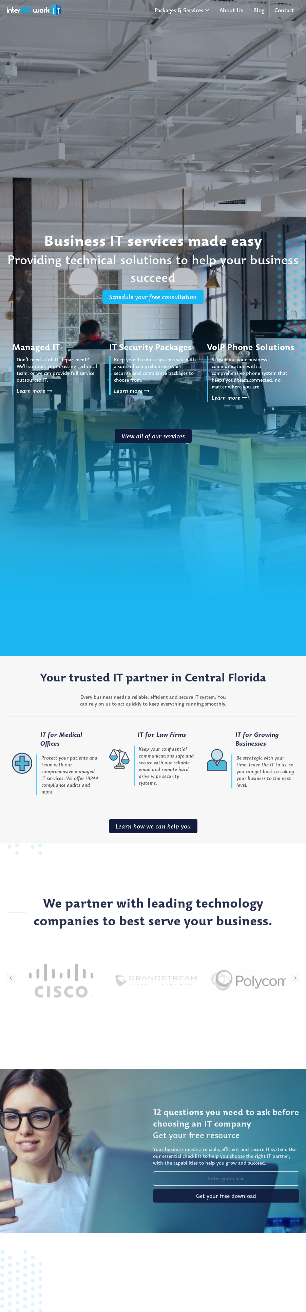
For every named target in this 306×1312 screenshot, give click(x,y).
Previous (11, 1007)
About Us (231, 10)
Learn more (34, 391)
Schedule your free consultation (153, 296)
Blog (258, 10)
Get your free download (226, 1225)
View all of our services (153, 436)
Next (295, 1007)
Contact (284, 10)
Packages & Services (179, 10)
